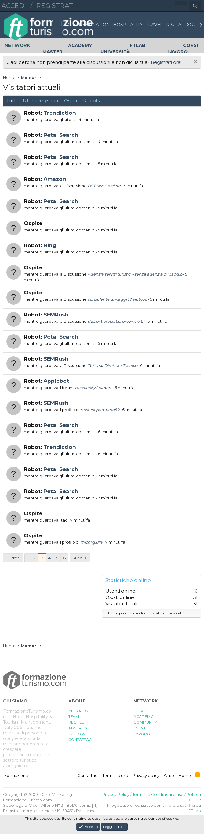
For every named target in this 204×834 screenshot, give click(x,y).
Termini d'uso (115, 775)
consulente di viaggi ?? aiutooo (117, 299)
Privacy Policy (115, 794)
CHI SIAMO (78, 711)
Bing (50, 245)
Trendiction (60, 113)
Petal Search (61, 135)
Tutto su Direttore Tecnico (112, 365)
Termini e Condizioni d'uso (157, 794)
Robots (91, 100)
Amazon (55, 179)
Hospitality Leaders (93, 387)
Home (185, 775)
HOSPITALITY (128, 24)
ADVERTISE (78, 728)
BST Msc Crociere (104, 185)
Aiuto (169, 775)
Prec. (15, 557)
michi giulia (91, 542)
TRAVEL (154, 24)
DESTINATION (94, 24)
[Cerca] (195, 6)
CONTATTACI (80, 739)
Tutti (11, 100)
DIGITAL (175, 24)
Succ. (77, 557)
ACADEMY (143, 716)
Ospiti (70, 100)
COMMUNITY (145, 722)
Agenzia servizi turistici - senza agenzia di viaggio (135, 274)
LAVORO (142, 733)
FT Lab (194, 810)
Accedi (14, 5)
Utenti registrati (40, 100)
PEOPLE (76, 722)
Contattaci (87, 775)
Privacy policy (146, 775)
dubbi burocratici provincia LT (116, 321)
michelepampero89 (99, 409)
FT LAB (140, 711)
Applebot (56, 381)
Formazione (16, 775)
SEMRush (56, 315)
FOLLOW (76, 733)
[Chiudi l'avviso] (195, 62)
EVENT (140, 728)
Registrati (56, 5)
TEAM (73, 716)
